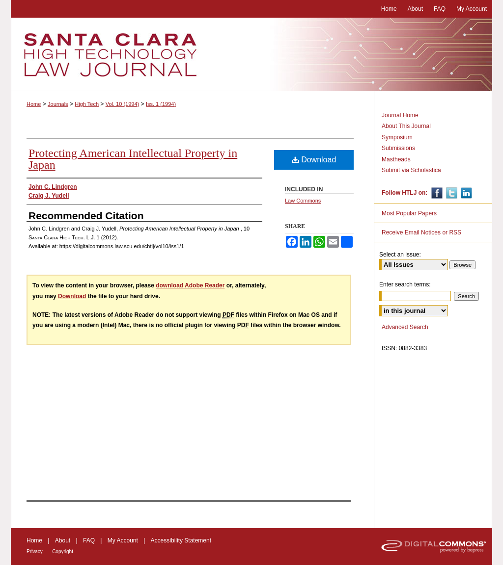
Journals (58, 104)
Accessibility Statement (181, 540)
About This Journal (406, 126)
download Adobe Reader (190, 285)
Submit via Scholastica (411, 170)
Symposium (397, 137)
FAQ (89, 540)
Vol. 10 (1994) (123, 104)
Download (314, 159)
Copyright (62, 551)
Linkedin (465, 193)
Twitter (450, 193)
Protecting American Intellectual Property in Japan (132, 159)
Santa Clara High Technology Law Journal (251, 54)
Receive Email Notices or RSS (421, 232)
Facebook (436, 193)
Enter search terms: (405, 284)
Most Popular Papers (409, 213)
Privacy (35, 551)
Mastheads (396, 159)
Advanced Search (405, 327)
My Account (123, 540)
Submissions (398, 148)
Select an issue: (400, 254)
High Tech (87, 104)
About (62, 540)
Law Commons (303, 201)
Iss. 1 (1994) (161, 104)
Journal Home (400, 115)
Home (34, 104)
